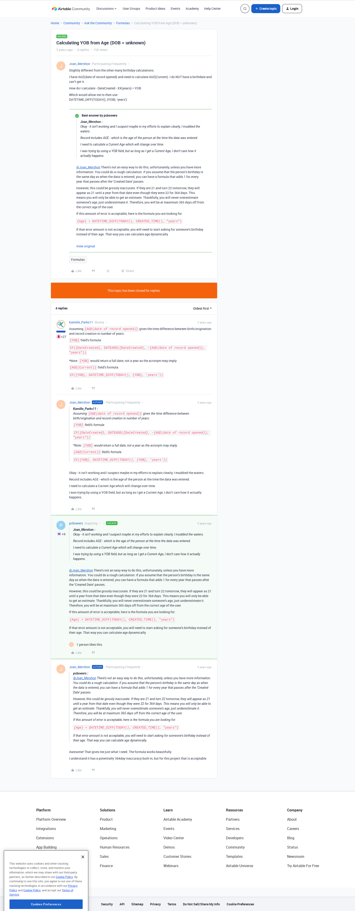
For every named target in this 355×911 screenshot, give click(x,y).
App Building (46, 847)
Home (55, 23)
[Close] (83, 876)
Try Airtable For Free (303, 865)
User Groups (131, 8)
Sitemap (137, 904)
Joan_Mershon (79, 64)
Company (294, 810)
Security (107, 904)
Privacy (155, 904)
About (292, 819)
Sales (104, 856)
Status (292, 847)
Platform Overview (51, 819)
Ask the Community (98, 23)
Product (106, 819)
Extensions (45, 837)
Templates (234, 856)
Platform (43, 810)
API (122, 904)
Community (71, 23)
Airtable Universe (239, 865)
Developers (235, 837)
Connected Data (49, 865)
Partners (233, 819)
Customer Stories (177, 856)
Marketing (108, 828)
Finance (106, 865)
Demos (169, 847)
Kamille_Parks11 (81, 322)
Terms (172, 904)
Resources (234, 810)
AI (38, 856)
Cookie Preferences (240, 904)
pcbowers (76, 523)
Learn (168, 810)
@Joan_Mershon (88, 167)
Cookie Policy (64, 896)
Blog (290, 837)
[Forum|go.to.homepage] (71, 8)
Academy (192, 8)
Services (233, 828)
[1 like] (85, 644)
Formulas (123, 23)
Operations (109, 837)
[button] (265, 8)
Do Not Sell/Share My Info (201, 904)
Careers (293, 828)
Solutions (107, 810)
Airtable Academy (177, 819)
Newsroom (295, 856)
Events (175, 8)
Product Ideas (155, 8)
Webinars (170, 865)
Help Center (212, 8)
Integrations (46, 828)
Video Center (173, 837)
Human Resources (115, 847)
